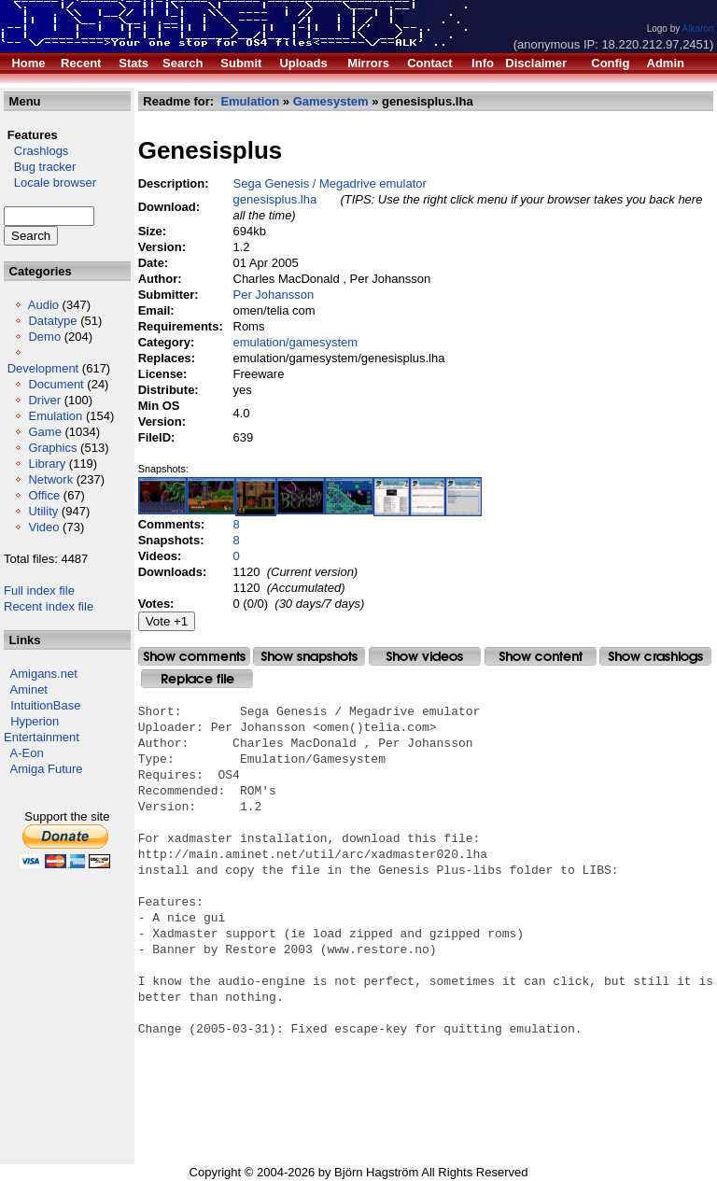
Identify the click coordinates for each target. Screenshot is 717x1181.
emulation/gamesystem (295, 342)
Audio (43, 305)
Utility (43, 511)
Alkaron (697, 28)
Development (43, 368)
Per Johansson (274, 295)
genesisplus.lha (275, 199)
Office (44, 495)
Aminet (29, 689)
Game (44, 432)
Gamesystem (331, 101)
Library (46, 464)
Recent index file (48, 606)
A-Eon (27, 753)
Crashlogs (36, 151)
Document (55, 384)
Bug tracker (40, 167)
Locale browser (50, 183)
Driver (44, 400)
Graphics (52, 448)
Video (43, 527)
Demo (44, 337)
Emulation (55, 416)
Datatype (52, 321)
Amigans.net (43, 674)
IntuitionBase (45, 705)
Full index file (39, 590)
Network (50, 479)
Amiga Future (46, 769)
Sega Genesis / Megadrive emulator (330, 183)
